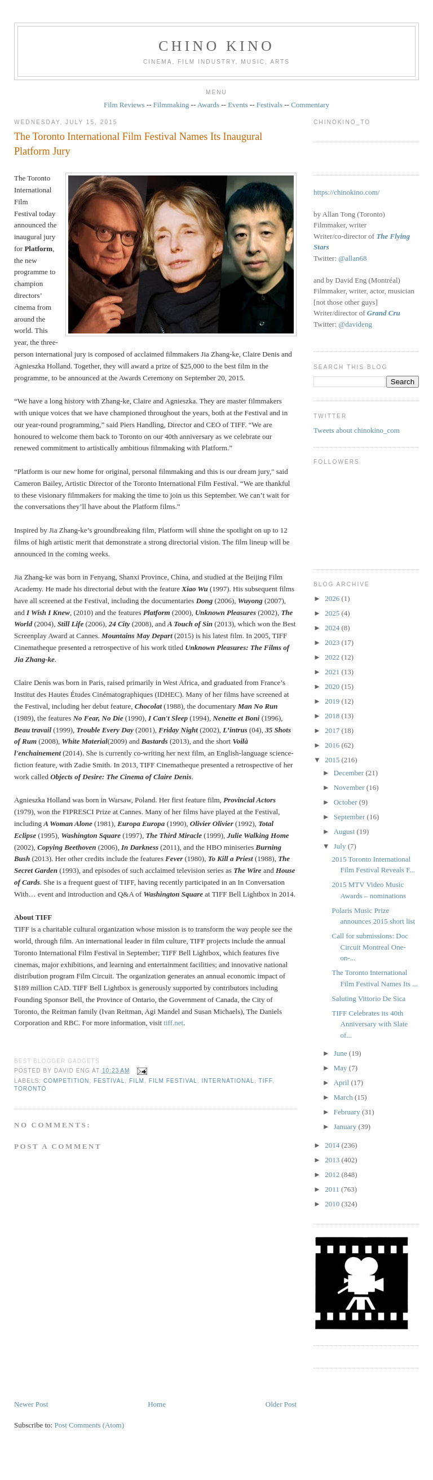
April (342, 1082)
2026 (333, 598)
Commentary (310, 104)
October (346, 802)
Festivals (269, 104)
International (228, 1081)
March (344, 1097)
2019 (333, 701)
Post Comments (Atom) (89, 1425)
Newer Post (31, 1404)
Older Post (281, 1404)
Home (157, 1404)
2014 (333, 1145)
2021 (333, 671)
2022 (333, 657)
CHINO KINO (216, 46)
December (350, 772)
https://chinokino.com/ (346, 192)
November (350, 787)
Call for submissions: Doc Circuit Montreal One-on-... (370, 947)
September (350, 817)
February (348, 1112)
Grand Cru (383, 313)
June (341, 1053)
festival (109, 1081)
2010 (333, 1204)
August (345, 831)
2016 (333, 745)
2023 (333, 642)
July (341, 846)
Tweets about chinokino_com (356, 430)
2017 (333, 730)
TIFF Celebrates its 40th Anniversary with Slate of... (370, 1024)
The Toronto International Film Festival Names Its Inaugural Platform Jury (138, 143)
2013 (333, 1160)
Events (238, 104)
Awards (208, 104)
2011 (333, 1189)
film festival (173, 1081)
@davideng (355, 324)
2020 (333, 686)
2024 (333, 627)
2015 (333, 760)
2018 (333, 716)
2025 (333, 613)
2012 (333, 1174)
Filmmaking (171, 104)
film (136, 1081)
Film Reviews (124, 104)
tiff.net (173, 1022)
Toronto (30, 1089)
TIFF (265, 1081)
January (346, 1126)
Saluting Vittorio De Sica (369, 998)
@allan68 (352, 258)
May (341, 1068)
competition (66, 1081)
